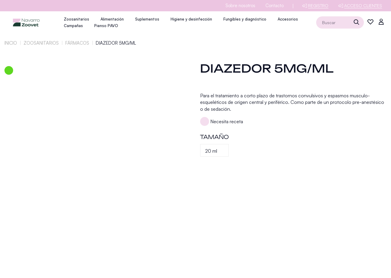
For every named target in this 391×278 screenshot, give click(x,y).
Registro (318, 5)
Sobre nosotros (240, 5)
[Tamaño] (214, 150)
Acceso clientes (363, 5)
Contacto (274, 5)
